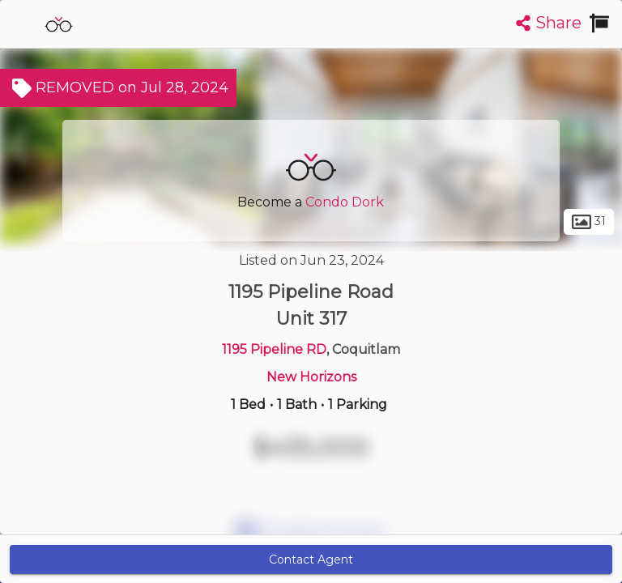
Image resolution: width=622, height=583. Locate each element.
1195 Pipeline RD (274, 349)
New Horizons (311, 377)
